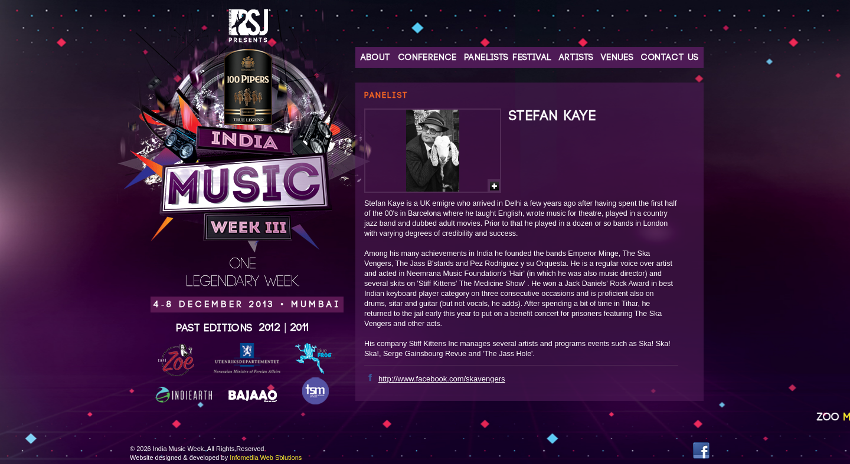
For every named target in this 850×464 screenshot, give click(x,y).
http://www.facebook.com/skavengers (441, 378)
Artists (576, 57)
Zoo (833, 417)
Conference (427, 57)
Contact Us (669, 57)
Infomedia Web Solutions (266, 457)
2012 (270, 328)
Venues (617, 57)
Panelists (486, 57)
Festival (531, 57)
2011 (299, 328)
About (376, 57)
